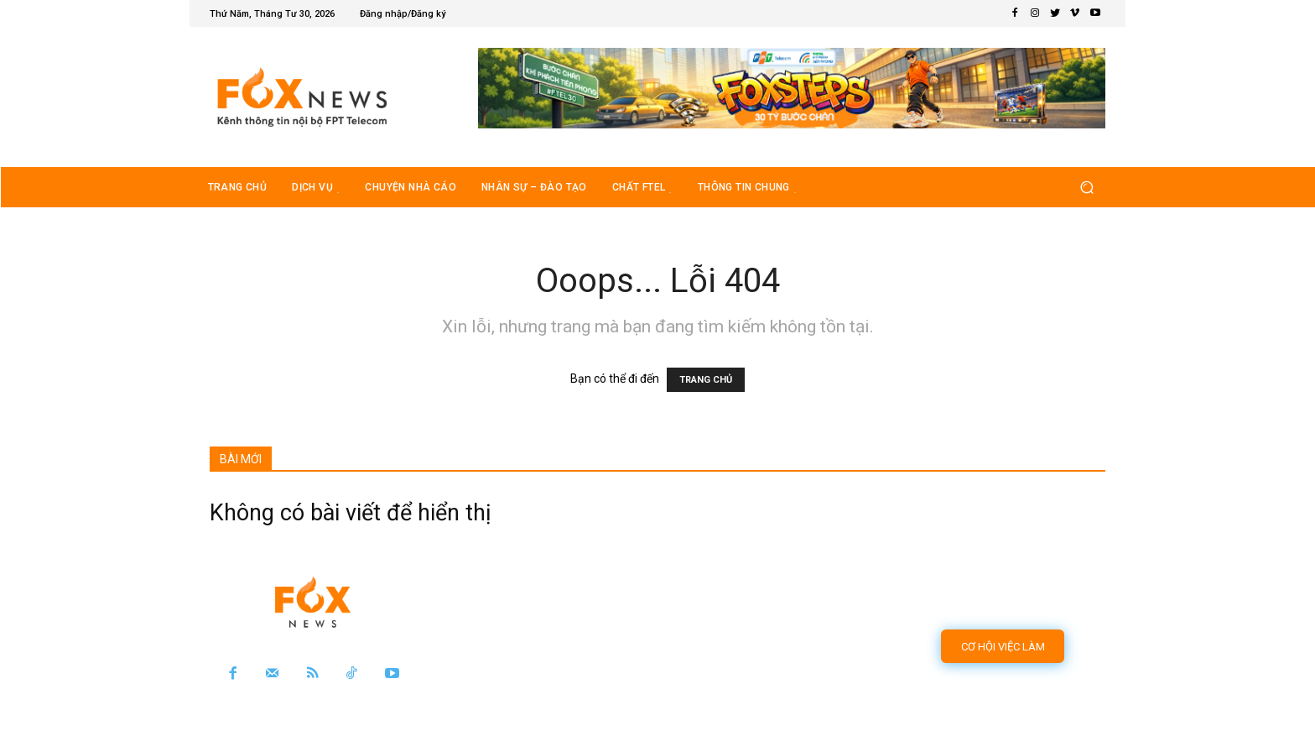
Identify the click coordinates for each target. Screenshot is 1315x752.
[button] (1086, 186)
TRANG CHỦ (705, 379)
